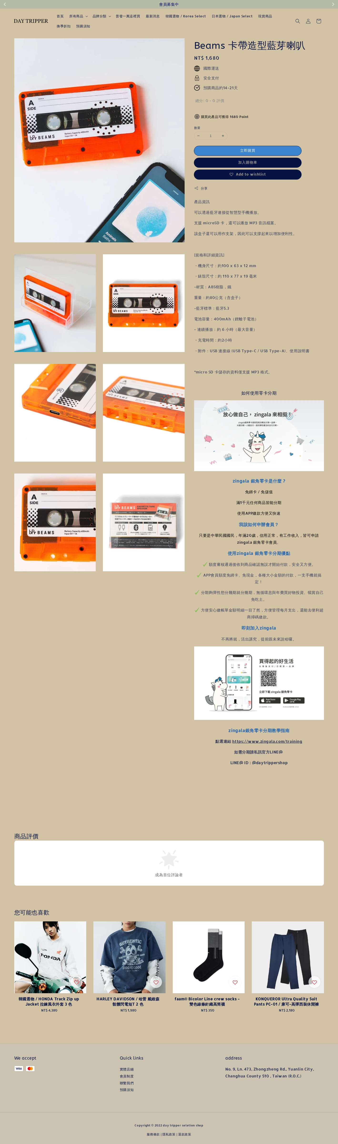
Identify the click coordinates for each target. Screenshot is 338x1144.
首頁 (60, 16)
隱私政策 (169, 1134)
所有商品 (76, 16)
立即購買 (247, 150)
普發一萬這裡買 (128, 16)
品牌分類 (99, 16)
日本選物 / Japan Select (232, 16)
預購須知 (83, 26)
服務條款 (153, 1134)
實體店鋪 (127, 1069)
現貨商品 (265, 16)
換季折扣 (64, 26)
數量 (197, 128)
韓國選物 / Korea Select (186, 16)
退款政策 (184, 1134)
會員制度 (127, 1076)
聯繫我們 (127, 1083)
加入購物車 (247, 162)
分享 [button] (201, 188)
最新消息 (153, 16)
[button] (298, 21)
